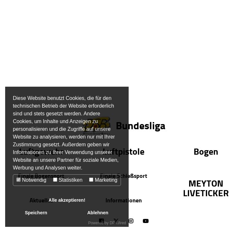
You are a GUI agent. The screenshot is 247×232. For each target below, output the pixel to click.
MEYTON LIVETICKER (206, 188)
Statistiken (67, 180)
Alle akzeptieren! (67, 200)
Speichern (36, 212)
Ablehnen (97, 212)
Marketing (103, 180)
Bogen (206, 151)
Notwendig (31, 180)
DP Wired (118, 223)
